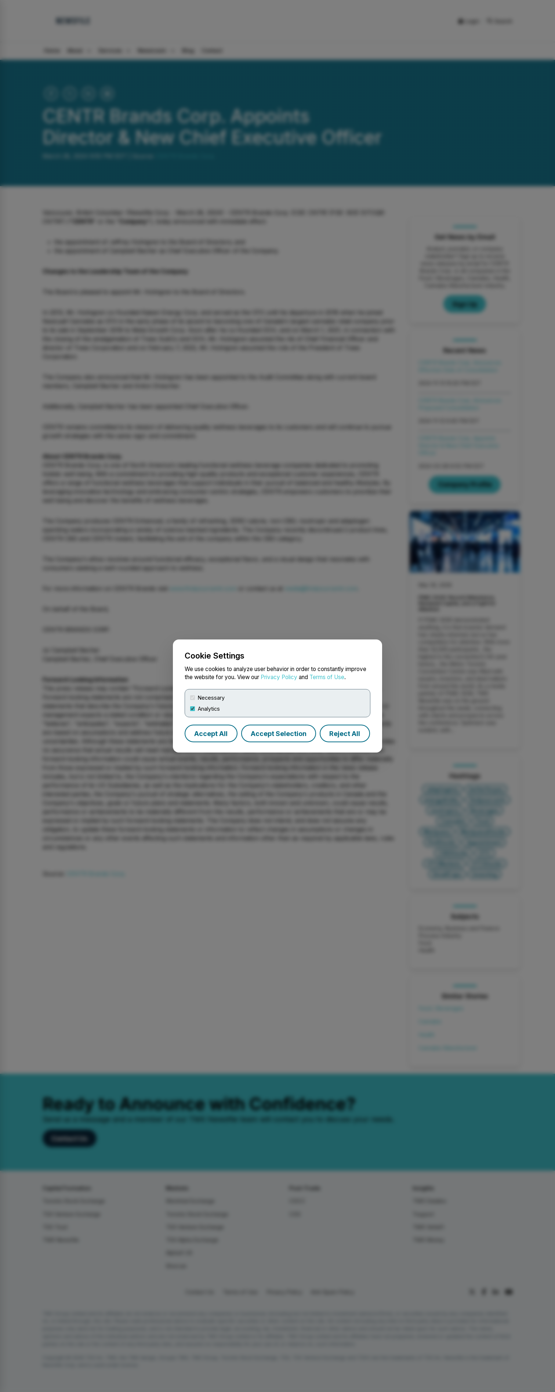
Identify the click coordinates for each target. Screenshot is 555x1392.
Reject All (344, 733)
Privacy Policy (279, 677)
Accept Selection (278, 733)
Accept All (211, 733)
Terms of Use (326, 677)
